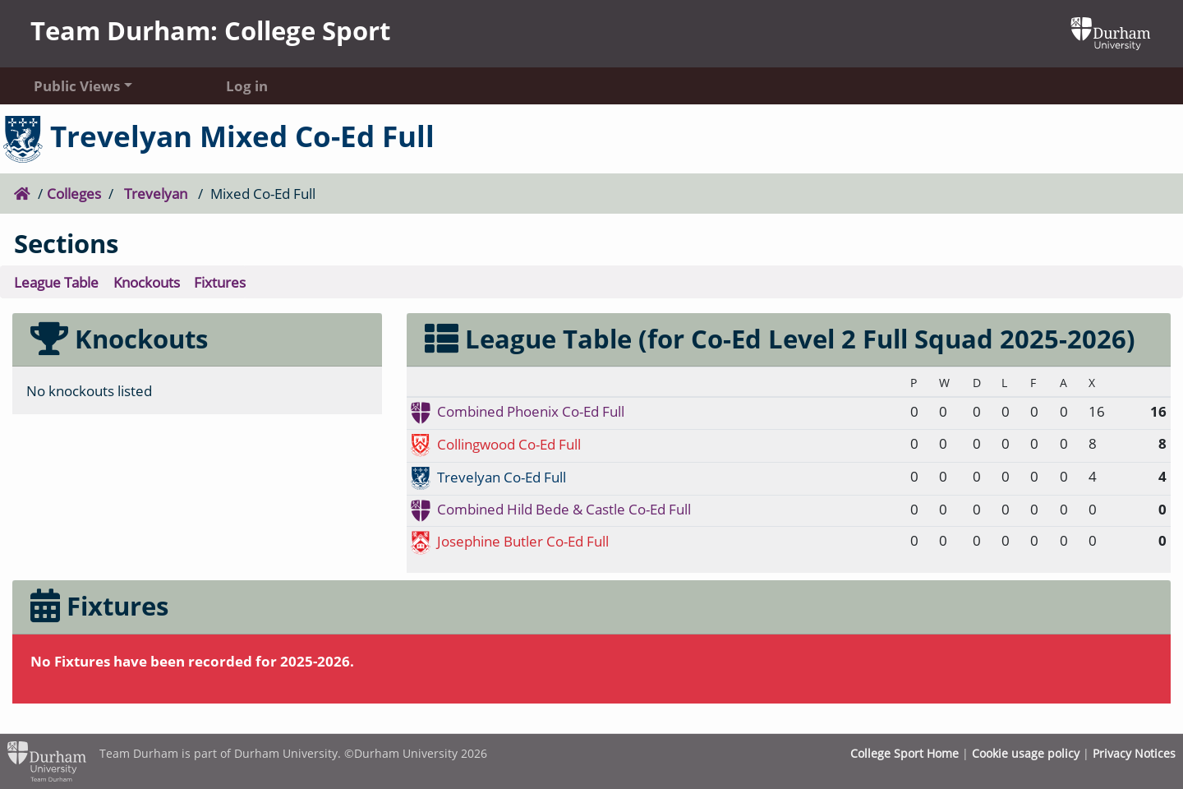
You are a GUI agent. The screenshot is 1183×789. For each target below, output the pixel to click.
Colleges (74, 193)
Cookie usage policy (1025, 753)
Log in (247, 85)
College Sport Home (904, 753)
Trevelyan (155, 193)
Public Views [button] (77, 85)
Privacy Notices (1134, 753)
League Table (56, 282)
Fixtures (220, 282)
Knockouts (146, 282)
